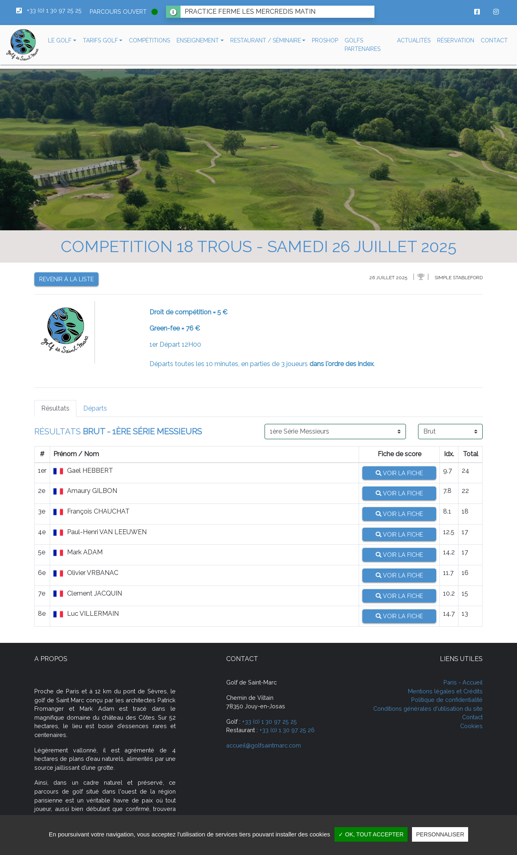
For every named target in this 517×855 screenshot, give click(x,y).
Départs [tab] (95, 408)
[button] (62, 40)
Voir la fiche (399, 473)
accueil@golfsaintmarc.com (263, 745)
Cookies (471, 725)
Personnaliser (440, 834)
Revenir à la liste (66, 279)
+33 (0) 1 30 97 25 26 (287, 730)
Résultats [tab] (55, 408)
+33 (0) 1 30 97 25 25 (269, 721)
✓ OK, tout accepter (371, 834)
